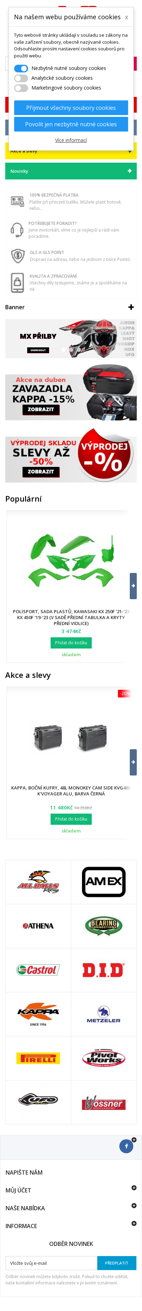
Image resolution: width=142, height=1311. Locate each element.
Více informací (71, 140)
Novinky (19, 171)
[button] (129, 586)
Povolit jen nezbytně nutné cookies (71, 124)
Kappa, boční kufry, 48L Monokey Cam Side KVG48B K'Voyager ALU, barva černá (71, 791)
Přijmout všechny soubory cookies (71, 108)
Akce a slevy (28, 674)
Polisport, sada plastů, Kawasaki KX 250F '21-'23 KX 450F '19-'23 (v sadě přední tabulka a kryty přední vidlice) (71, 617)
